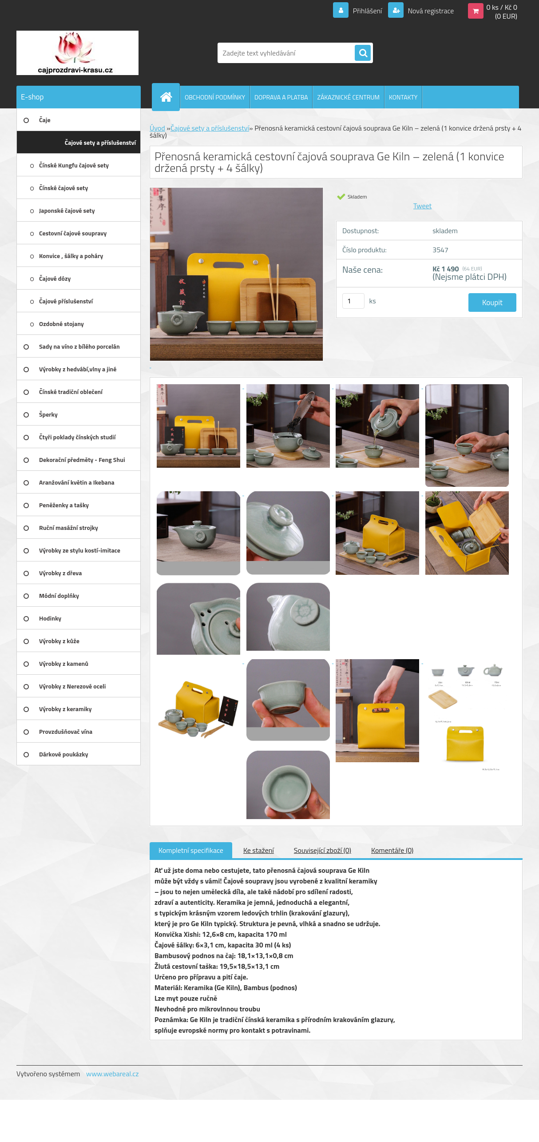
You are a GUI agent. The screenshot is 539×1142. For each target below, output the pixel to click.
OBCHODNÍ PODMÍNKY (215, 97)
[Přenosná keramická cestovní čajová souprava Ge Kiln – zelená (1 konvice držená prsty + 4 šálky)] (199, 385)
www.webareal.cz (112, 1073)
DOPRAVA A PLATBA (281, 97)
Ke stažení (258, 850)
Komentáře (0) (392, 850)
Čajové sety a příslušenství (209, 128)
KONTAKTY (403, 97)
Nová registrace (430, 10)
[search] (363, 53)
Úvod (157, 128)
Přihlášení (367, 10)
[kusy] (353, 301)
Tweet (422, 205)
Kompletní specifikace (191, 850)
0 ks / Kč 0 (501, 7)
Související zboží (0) (322, 850)
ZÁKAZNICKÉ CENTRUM (348, 97)
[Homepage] (169, 97)
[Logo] (77, 53)
